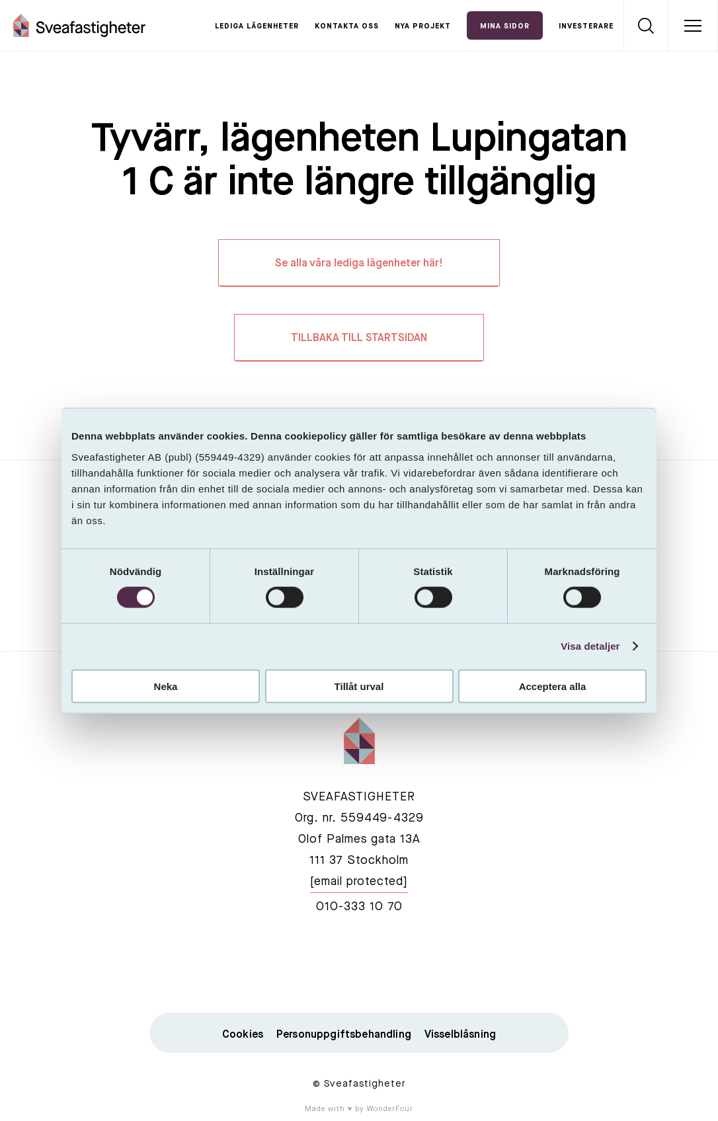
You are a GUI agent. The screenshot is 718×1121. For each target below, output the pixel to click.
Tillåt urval (359, 685)
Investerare (586, 26)
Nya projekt (423, 26)
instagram (421, 963)
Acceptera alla (552, 685)
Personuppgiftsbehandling (343, 1035)
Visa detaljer (590, 646)
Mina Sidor (505, 26)
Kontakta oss (347, 26)
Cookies (242, 1035)
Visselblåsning (460, 1035)
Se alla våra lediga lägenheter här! (359, 263)
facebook (296, 963)
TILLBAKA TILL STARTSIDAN (359, 338)
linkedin (359, 963)
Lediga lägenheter (257, 26)
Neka (166, 685)
